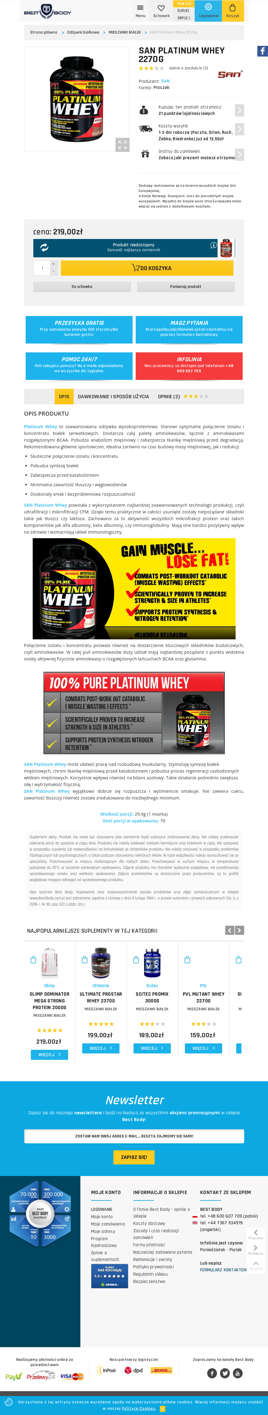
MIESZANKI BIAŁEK (125, 32)
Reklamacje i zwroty (152, 1268)
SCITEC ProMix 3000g (207, 1016)
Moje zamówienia (108, 1233)
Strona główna (43, 32)
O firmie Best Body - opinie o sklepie (161, 1221)
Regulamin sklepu (150, 1283)
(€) (183, 10)
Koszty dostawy (149, 1232)
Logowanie (101, 1218)
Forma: (145, 88)
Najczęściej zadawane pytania (162, 1261)
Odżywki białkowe (83, 32)
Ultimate (134, 1008)
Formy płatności (149, 1254)
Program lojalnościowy (104, 1251)
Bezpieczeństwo (149, 1290)
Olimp (60, 1008)
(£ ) (184, 18)
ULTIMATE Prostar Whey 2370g (134, 1019)
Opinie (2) (183, 397)
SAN (166, 81)
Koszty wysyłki (196, 132)
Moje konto (102, 1226)
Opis (64, 396)
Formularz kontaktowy (225, 1279)
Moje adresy (103, 1240)
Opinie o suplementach (105, 1265)
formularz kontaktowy (197, 334)
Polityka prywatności (153, 1276)
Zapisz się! (134, 1165)
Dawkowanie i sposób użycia (113, 396)
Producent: (149, 81)
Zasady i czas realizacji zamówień (156, 1243)
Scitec (207, 1008)
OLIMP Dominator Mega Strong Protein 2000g (60, 1019)
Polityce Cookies (139, 1408)
